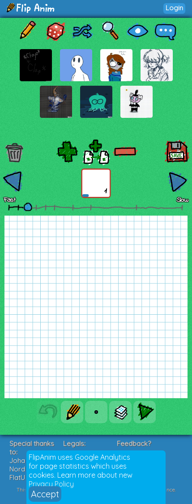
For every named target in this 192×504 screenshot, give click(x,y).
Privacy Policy (51, 483)
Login (174, 8)
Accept (45, 494)
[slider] (27, 206)
